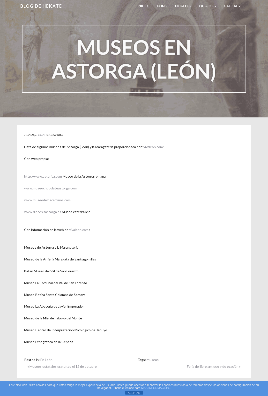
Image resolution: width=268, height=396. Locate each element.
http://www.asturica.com (43, 176)
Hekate (40, 135)
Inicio (142, 6)
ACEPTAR (134, 392)
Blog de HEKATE (41, 6)
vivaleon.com (153, 147)
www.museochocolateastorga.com (50, 188)
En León (46, 360)
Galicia (232, 6)
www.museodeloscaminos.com (47, 200)
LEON (162, 6)
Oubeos (207, 6)
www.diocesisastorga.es (43, 212)
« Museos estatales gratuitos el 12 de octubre (62, 366)
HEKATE (183, 6)
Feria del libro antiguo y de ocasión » (214, 366)
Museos (153, 360)
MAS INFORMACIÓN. (155, 388)
